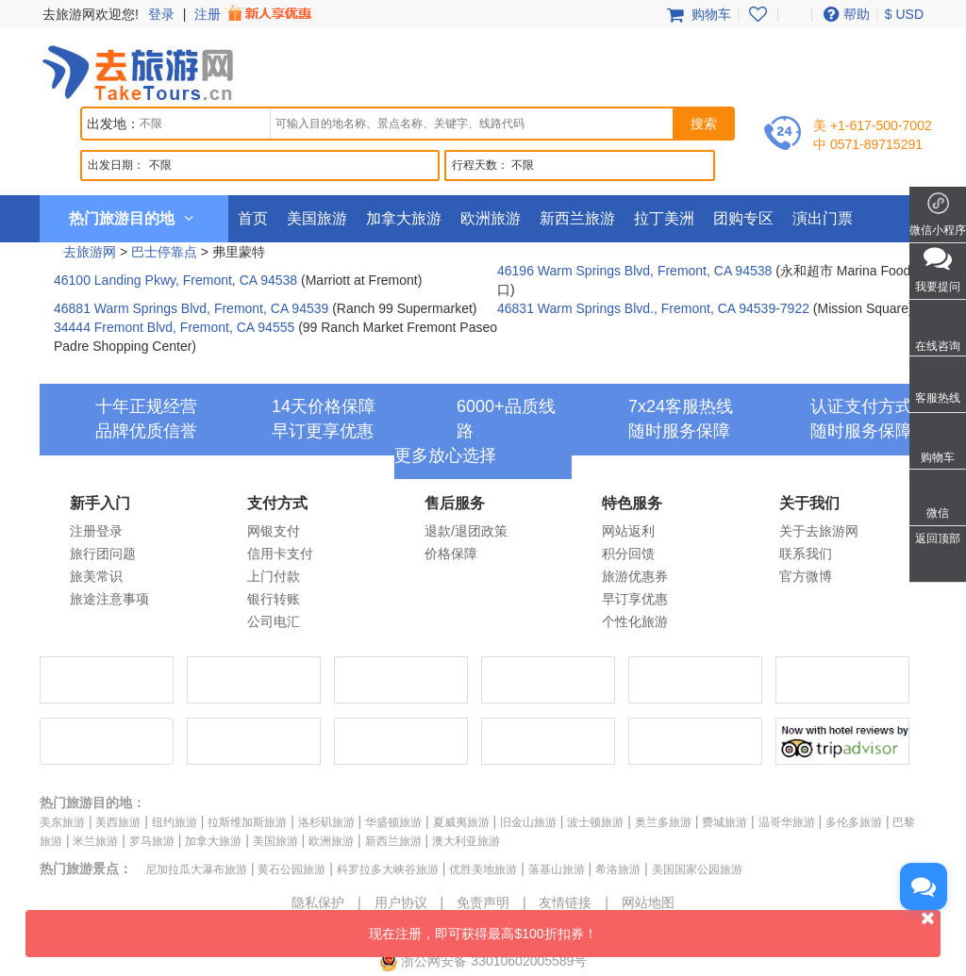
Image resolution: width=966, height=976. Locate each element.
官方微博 (805, 576)
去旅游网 (89, 251)
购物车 (697, 14)
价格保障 (451, 553)
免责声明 (483, 902)
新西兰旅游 (577, 218)
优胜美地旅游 (483, 869)
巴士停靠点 (164, 251)
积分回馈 (628, 553)
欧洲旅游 (490, 218)
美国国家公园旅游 (697, 869)
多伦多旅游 (853, 822)
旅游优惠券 (635, 576)
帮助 (844, 14)
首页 (253, 218)
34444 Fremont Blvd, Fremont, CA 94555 (174, 327)
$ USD (904, 14)
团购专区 (743, 218)
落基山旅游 (556, 869)
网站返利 (628, 530)
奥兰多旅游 (663, 822)
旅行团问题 (103, 553)
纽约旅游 (174, 822)
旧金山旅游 (528, 822)
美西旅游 (118, 822)
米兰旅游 (95, 841)
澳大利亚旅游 (466, 841)
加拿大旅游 (403, 218)
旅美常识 (96, 576)
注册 (254, 14)
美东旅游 (62, 822)
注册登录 (96, 530)
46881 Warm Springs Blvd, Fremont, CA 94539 (191, 308)
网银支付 (273, 530)
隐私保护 (317, 902)
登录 (161, 14)
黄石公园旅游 (291, 869)
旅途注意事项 (109, 598)
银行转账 (273, 598)
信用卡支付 (280, 553)
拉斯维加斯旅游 (247, 822)
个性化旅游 (635, 621)
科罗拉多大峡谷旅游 (388, 869)
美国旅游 (317, 218)
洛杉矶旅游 (326, 822)
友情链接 (565, 902)
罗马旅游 (152, 841)
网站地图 (648, 902)
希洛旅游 (618, 869)
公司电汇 (273, 621)
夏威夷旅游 (461, 822)
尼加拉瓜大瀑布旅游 (196, 869)
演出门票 (822, 218)
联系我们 (805, 553)
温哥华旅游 (786, 822)
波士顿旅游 (595, 822)
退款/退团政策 (466, 530)
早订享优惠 (635, 598)
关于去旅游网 (818, 530)
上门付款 (273, 576)
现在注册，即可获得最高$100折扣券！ (655, 925)
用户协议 (401, 902)
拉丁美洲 (664, 218)
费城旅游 (724, 822)
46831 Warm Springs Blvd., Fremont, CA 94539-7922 (653, 308)
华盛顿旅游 (393, 822)
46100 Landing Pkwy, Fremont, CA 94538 (175, 280)
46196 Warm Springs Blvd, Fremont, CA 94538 (634, 270)
